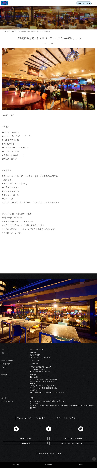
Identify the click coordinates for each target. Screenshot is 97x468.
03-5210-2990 (34, 364)
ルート (81, 464)
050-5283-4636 (34, 360)
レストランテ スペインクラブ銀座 (72, 438)
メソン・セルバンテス (65, 418)
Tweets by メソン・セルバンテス (31, 418)
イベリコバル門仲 (25, 443)
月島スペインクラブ (25, 438)
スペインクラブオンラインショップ (71, 443)
